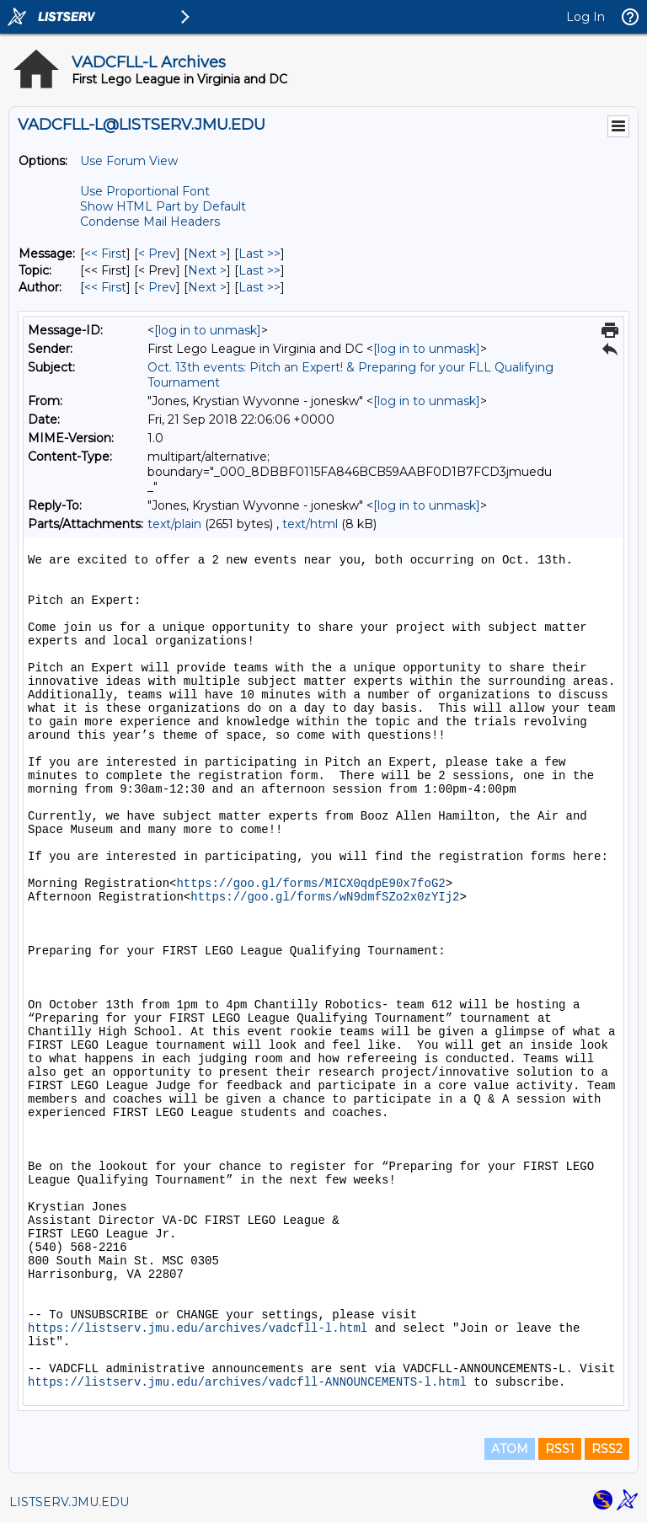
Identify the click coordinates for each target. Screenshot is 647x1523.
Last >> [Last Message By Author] (259, 287)
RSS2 (607, 1448)
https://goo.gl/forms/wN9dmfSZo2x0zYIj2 (324, 897)
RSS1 (560, 1448)
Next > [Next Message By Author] (207, 287)
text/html (310, 524)
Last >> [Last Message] (259, 253)
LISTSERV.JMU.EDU (69, 1502)
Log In (585, 16)
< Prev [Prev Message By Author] (157, 287)
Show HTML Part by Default (163, 206)
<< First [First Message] (105, 253)
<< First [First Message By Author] (105, 287)
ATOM (509, 1448)
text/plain (174, 524)
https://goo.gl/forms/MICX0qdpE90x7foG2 (310, 883)
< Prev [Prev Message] (157, 253)
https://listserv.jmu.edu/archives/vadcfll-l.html (197, 1328)
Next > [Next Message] (207, 253)
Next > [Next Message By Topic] (207, 270)
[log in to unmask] (207, 330)
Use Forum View (129, 160)
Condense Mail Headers (150, 221)
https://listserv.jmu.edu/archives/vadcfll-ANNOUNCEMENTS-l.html (247, 1382)
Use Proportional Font (145, 191)
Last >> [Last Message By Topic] (259, 270)
